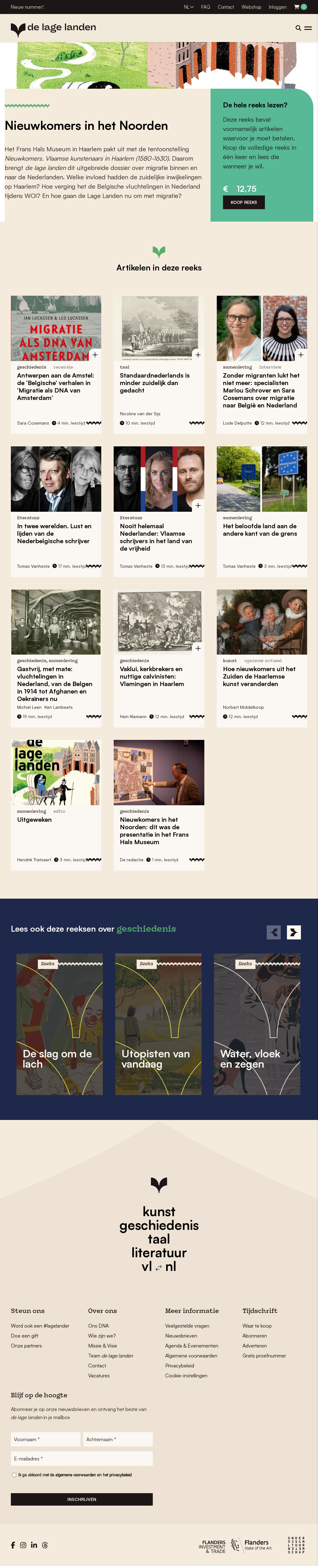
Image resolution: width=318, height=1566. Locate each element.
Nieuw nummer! (27, 7)
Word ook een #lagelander (40, 1326)
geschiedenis (159, 1225)
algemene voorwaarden (75, 1474)
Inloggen (278, 7)
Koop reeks (244, 202)
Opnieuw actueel (263, 661)
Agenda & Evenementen (191, 1346)
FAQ (205, 7)
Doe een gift (24, 1336)
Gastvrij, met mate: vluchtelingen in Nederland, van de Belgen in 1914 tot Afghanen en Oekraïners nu (55, 684)
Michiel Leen (29, 707)
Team (110, 1355)
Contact (226, 7)
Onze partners (26, 1346)
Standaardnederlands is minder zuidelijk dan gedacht (155, 382)
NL (186, 7)
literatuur (159, 1252)
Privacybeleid (179, 1365)
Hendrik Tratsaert (34, 859)
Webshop (251, 7)
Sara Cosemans (33, 423)
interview (270, 367)
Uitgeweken (34, 819)
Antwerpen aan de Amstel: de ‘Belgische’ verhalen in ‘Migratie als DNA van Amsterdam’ (55, 386)
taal (159, 1238)
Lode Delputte (237, 423)
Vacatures (99, 1375)
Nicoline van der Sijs (140, 413)
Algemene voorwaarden (191, 1355)
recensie (63, 367)
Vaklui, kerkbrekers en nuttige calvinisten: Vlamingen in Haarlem (152, 676)
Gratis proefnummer (264, 1355)
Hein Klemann (133, 716)
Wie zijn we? (102, 1336)
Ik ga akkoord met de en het (75, 1475)
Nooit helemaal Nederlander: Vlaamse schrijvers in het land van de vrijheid (156, 537)
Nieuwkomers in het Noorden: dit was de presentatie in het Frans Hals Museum (154, 831)
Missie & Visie (102, 1346)
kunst (159, 1211)
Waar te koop (257, 1326)
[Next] (294, 932)
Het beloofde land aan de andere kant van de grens (260, 529)
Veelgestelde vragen (187, 1326)
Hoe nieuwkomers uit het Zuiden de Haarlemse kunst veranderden (259, 676)
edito (59, 812)
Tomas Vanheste (33, 566)
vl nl (159, 1266)
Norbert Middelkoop (243, 707)
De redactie (131, 859)
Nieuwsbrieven (181, 1336)
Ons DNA (98, 1326)
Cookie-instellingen (186, 1375)
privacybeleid (120, 1474)
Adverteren (255, 1346)
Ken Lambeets (58, 707)
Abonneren (255, 1336)
